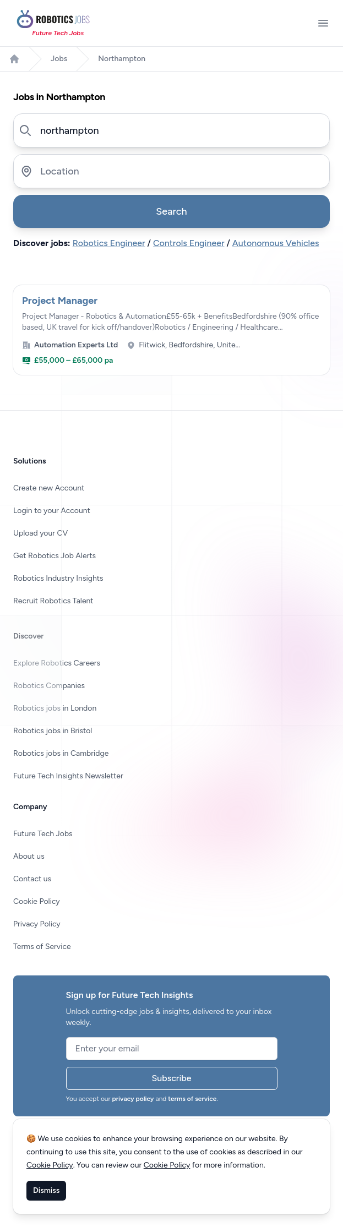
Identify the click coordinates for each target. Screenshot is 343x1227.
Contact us (32, 879)
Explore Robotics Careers (56, 663)
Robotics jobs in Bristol (52, 730)
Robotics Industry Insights (58, 578)
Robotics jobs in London (54, 708)
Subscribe (172, 1078)
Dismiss (46, 1190)
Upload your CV (40, 533)
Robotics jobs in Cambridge (60, 753)
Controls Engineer (189, 243)
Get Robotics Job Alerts (54, 555)
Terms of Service (42, 946)
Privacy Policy (37, 924)
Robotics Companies (49, 685)
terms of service (192, 1099)
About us (29, 856)
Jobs (59, 58)
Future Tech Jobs (43, 833)
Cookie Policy (36, 901)
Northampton (121, 58)
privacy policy (133, 1099)
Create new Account (48, 488)
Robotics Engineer (109, 243)
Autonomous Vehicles (275, 243)
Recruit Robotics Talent (53, 601)
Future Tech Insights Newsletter (68, 776)
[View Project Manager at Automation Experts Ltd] (171, 330)
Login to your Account (51, 510)
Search (171, 211)
